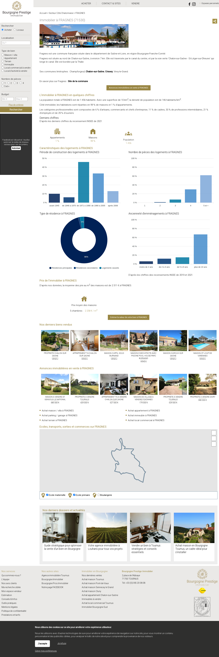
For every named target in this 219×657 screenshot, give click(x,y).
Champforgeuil (77, 71)
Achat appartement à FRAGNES (144, 410)
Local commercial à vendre (16, 68)
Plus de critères (16, 105)
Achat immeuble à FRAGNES (142, 415)
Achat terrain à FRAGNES (54, 420)
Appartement (9, 58)
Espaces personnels (210, 3)
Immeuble (8, 64)
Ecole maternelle (53, 495)
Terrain (6, 61)
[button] (60, 268)
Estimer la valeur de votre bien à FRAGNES (128, 317)
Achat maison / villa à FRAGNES (58, 410)
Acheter (7, 30)
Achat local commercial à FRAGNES (146, 420)
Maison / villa (9, 55)
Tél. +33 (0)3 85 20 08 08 (133, 583)
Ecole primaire (79, 495)
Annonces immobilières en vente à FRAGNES (128, 88)
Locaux (19, 30)
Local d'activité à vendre (14, 71)
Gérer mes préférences (46, 651)
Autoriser (16, 148)
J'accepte (42, 643)
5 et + (5, 86)
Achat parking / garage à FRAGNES (59, 415)
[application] (84, 181)
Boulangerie (102, 495)
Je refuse (61, 643)
